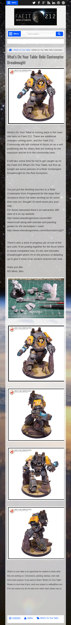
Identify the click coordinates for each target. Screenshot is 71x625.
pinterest (63, 2)
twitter (33, 2)
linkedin (53, 2)
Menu (14, 3)
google (43, 2)
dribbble (58, 2)
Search (59, 34)
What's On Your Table (49, 618)
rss (48, 2)
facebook (38, 2)
